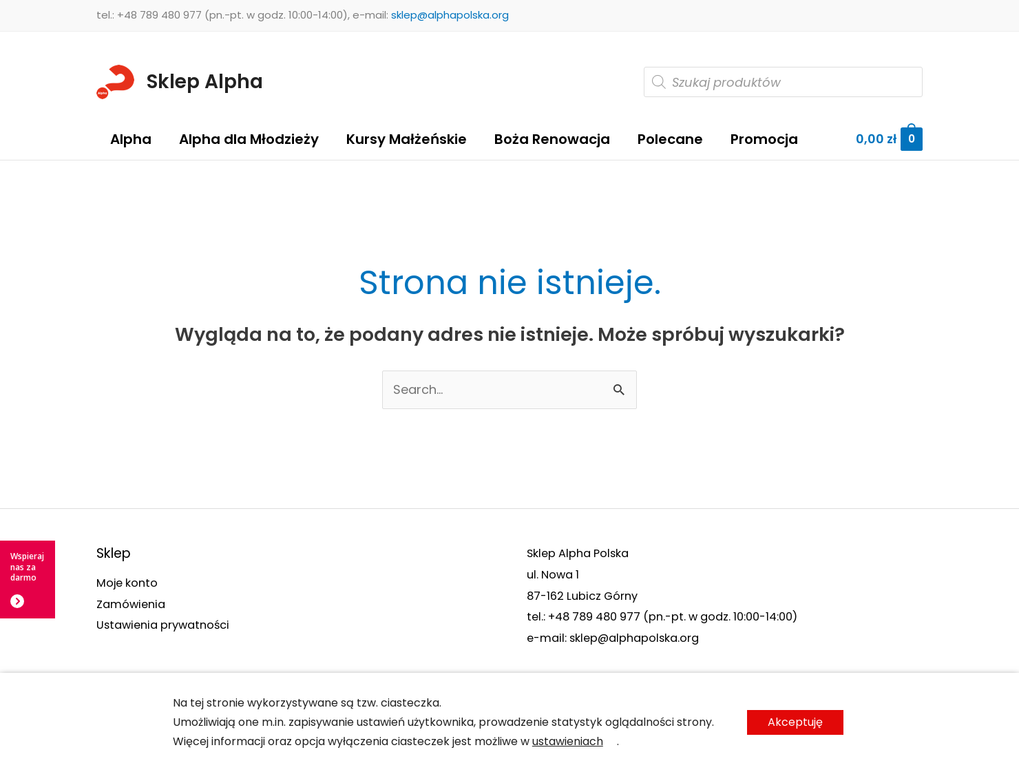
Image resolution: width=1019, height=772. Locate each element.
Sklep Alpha (205, 81)
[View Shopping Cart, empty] (888, 139)
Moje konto (127, 583)
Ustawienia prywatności (162, 625)
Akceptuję (795, 722)
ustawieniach (567, 741)
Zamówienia (130, 604)
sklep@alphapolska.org (450, 15)
